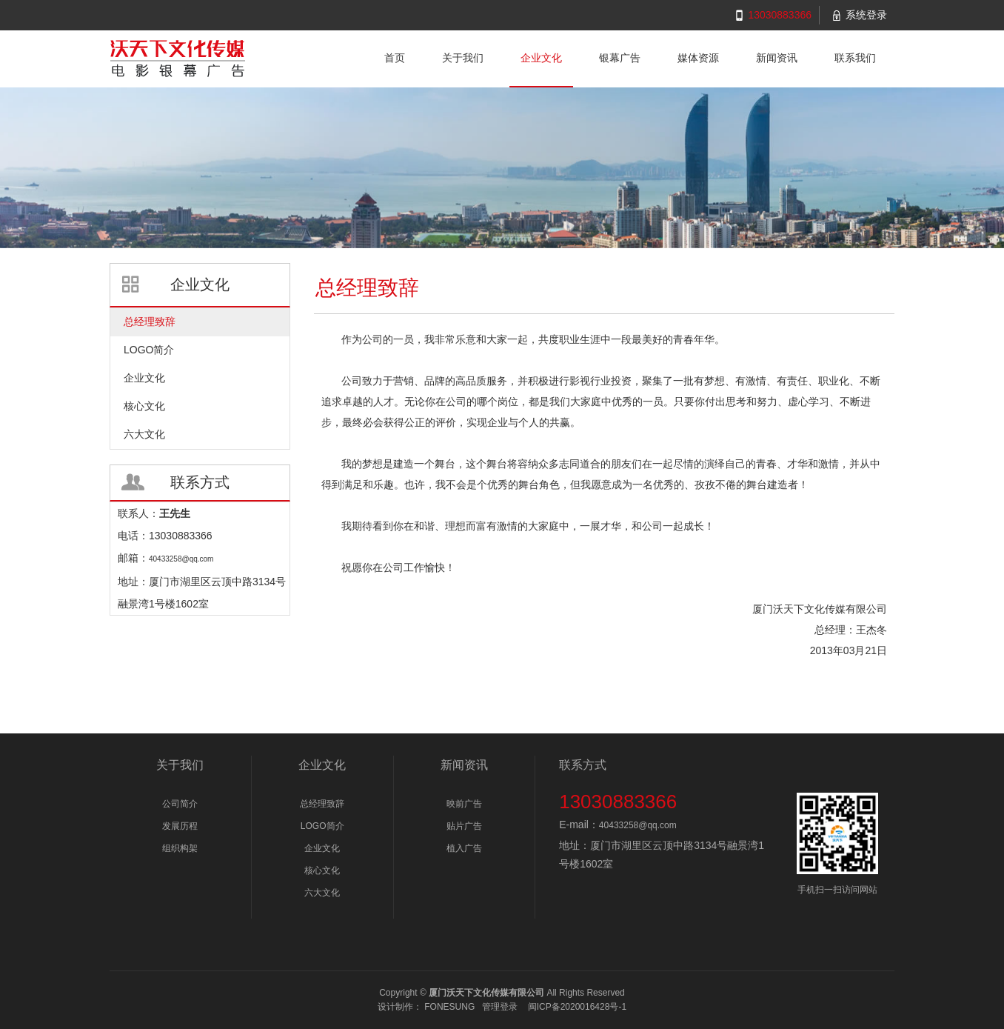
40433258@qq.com (638, 825)
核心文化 (322, 870)
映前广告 (464, 804)
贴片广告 (464, 826)
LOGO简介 (322, 826)
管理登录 (500, 1007)
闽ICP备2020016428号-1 (577, 1007)
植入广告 (464, 848)
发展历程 (180, 826)
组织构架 (180, 848)
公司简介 (180, 804)
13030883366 (779, 15)
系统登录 (866, 15)
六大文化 (322, 893)
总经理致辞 (322, 804)
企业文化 (322, 848)
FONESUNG (449, 1007)
